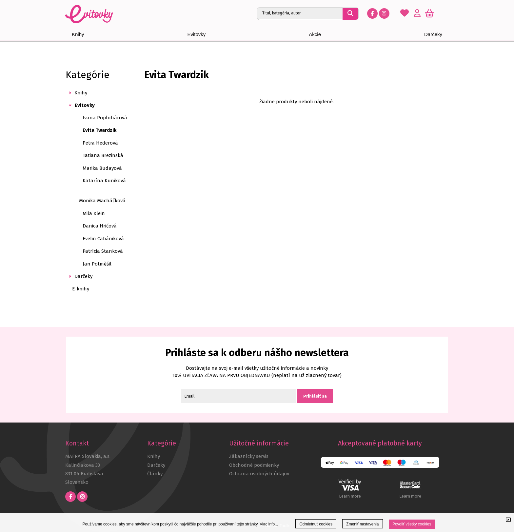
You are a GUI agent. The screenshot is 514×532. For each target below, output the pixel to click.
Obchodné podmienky (254, 465)
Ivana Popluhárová (105, 118)
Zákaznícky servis (248, 456)
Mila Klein (94, 213)
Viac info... (269, 524)
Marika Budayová (102, 168)
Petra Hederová (100, 143)
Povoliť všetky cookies (411, 524)
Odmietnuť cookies (315, 524)
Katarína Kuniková (104, 181)
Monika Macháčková (102, 201)
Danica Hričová (100, 226)
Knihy (153, 456)
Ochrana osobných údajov (259, 474)
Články (155, 474)
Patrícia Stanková (103, 251)
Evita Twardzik (99, 130)
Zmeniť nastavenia (362, 524)
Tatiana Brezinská (103, 155)
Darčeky (156, 465)
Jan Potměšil (97, 264)
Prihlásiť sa (315, 396)
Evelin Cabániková (103, 239)
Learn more (350, 496)
